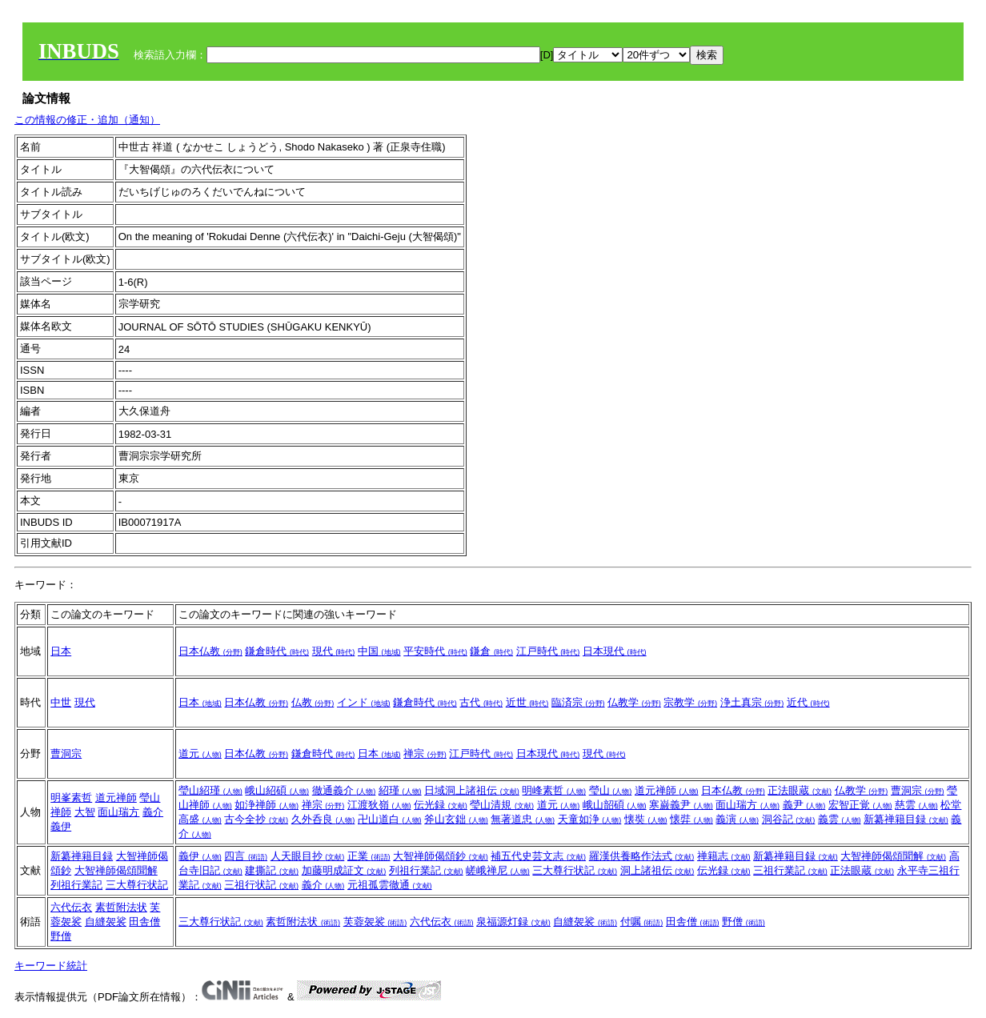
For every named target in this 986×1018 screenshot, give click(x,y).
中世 (60, 702)
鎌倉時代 (277, 651)
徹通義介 (344, 790)
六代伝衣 (71, 907)
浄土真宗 (752, 702)
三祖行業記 (790, 870)
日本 (60, 651)
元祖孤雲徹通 (389, 885)
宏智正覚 (860, 805)
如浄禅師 (266, 805)
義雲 (839, 819)
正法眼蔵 (800, 790)
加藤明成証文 (344, 870)
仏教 (313, 702)
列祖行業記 (76, 885)
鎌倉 (491, 651)
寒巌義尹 (681, 805)
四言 (245, 856)
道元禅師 (116, 798)
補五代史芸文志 (538, 856)
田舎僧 (144, 922)
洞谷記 (789, 819)
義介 (152, 812)
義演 (737, 819)
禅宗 (425, 753)
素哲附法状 (121, 907)
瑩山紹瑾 (210, 790)
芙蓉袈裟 (375, 922)
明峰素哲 (554, 790)
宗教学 (690, 702)
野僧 (60, 936)
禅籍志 (724, 856)
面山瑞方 (118, 812)
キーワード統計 (50, 966)
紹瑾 (400, 790)
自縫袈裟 (105, 922)
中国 (379, 651)
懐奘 (645, 819)
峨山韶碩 (615, 805)
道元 (200, 753)
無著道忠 (523, 819)
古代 (481, 702)
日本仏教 (210, 651)
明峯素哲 (71, 798)
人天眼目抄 (308, 856)
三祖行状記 (261, 885)
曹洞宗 (66, 753)
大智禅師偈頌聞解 (116, 870)
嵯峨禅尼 (498, 870)
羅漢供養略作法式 (642, 856)
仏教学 (634, 702)
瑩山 (610, 790)
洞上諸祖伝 (657, 870)
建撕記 (272, 870)
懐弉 (691, 819)
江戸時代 (548, 651)
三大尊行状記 (137, 885)
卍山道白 (390, 819)
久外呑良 (323, 819)
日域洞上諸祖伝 (471, 790)
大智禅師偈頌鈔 (440, 856)
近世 (527, 702)
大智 (84, 812)
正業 (369, 856)
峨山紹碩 (277, 790)
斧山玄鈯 (456, 819)
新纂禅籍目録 (906, 819)
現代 (333, 651)
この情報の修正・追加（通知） (87, 120)
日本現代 (615, 651)
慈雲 (916, 805)
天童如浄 (590, 819)
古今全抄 (256, 819)
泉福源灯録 (513, 922)
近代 (808, 702)
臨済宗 (578, 702)
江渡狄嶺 (379, 805)
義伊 (60, 826)
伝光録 (440, 805)
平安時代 (435, 651)
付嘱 (641, 922)
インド (364, 702)
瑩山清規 (502, 805)
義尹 (804, 805)
